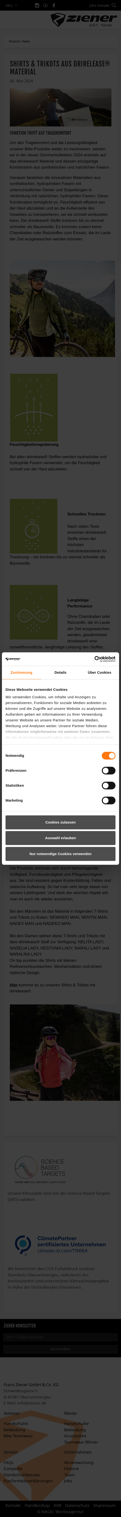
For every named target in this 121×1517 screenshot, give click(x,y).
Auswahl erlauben (60, 838)
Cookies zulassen (60, 822)
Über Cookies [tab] (99, 672)
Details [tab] (60, 672)
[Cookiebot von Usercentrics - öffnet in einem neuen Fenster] (94, 659)
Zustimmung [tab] (21, 672)
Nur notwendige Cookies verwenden (60, 854)
